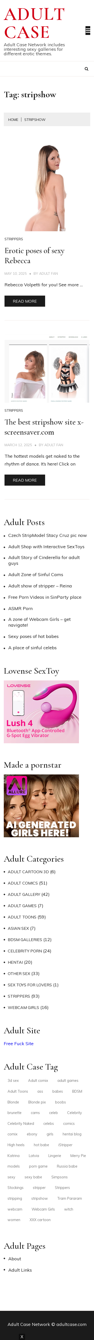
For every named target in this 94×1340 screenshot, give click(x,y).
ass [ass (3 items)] (40, 1091)
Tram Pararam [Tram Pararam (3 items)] (69, 1198)
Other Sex (19, 973)
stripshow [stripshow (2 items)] (39, 1198)
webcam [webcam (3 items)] (15, 1209)
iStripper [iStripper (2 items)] (65, 1145)
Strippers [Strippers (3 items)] (62, 1187)
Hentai (15, 962)
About (14, 1259)
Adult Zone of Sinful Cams (35, 574)
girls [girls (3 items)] (50, 1134)
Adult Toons (22, 916)
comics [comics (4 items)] (69, 1123)
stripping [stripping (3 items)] (15, 1198)
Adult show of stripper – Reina (40, 586)
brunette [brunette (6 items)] (15, 1113)
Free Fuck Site (19, 1043)
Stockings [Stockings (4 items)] (16, 1187)
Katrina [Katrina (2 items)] (14, 1155)
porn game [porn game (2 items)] (38, 1166)
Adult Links (20, 1270)
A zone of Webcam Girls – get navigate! (39, 622)
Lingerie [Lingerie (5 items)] (54, 1155)
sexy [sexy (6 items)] (11, 1177)
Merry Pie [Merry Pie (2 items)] (78, 1155)
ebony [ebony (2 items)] (32, 1134)
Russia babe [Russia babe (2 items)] (67, 1166)
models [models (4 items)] (14, 1166)
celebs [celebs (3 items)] (48, 1123)
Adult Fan (48, 273)
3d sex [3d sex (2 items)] (13, 1080)
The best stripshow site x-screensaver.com (44, 427)
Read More (25, 301)
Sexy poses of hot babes (33, 636)
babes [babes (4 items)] (57, 1091)
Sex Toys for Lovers (30, 984)
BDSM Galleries (25, 939)
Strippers (14, 239)
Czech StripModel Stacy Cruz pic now (47, 535)
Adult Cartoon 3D (28, 871)
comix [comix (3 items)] (13, 1134)
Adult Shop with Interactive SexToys (46, 546)
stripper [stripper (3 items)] (39, 1187)
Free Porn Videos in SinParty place (44, 597)
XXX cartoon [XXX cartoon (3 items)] (40, 1220)
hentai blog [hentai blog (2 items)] (72, 1134)
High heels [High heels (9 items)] (16, 1145)
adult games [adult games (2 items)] (67, 1080)
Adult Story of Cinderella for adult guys (44, 560)
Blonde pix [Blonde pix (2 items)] (37, 1102)
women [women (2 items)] (14, 1220)
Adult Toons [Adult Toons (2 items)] (18, 1091)
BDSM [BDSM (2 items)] (77, 1091)
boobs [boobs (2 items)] (60, 1102)
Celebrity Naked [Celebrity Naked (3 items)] (21, 1123)
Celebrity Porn (25, 950)
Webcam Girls (23, 1007)
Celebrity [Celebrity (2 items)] (74, 1113)
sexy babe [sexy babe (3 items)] (33, 1177)
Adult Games (22, 905)
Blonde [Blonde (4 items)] (13, 1102)
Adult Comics (23, 883)
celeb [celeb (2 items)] (53, 1113)
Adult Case (34, 23)
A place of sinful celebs (32, 648)
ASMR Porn (20, 608)
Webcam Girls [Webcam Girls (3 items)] (43, 1209)
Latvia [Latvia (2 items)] (34, 1155)
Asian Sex (18, 928)
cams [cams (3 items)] (35, 1113)
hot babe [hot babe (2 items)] (41, 1145)
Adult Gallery (24, 894)
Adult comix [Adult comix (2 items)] (38, 1080)
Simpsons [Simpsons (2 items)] (59, 1177)
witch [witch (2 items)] (68, 1209)
